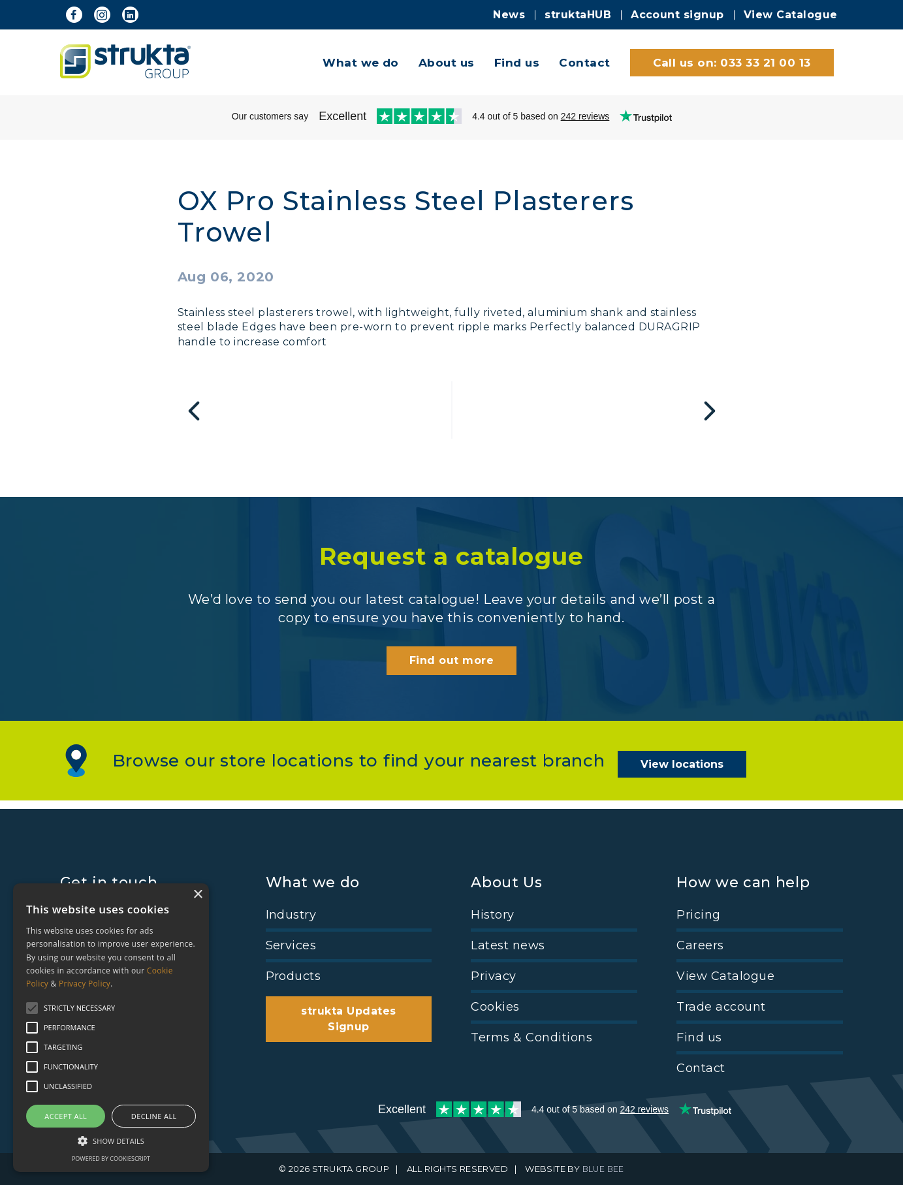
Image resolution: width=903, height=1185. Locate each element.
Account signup (677, 14)
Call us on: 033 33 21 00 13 (732, 62)
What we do (361, 62)
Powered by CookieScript (111, 1158)
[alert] (111, 1027)
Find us (516, 62)
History (492, 915)
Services (291, 945)
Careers (699, 945)
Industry (291, 915)
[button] (111, 1140)
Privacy (493, 976)
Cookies (495, 1007)
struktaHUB (578, 14)
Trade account (720, 1007)
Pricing (698, 915)
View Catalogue (791, 14)
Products (293, 976)
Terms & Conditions (531, 1037)
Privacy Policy (84, 983)
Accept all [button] (65, 1116)
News (509, 14)
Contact (584, 62)
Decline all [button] (154, 1116)
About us (447, 62)
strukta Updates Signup (348, 1019)
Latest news (508, 945)
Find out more (451, 669)
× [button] (197, 895)
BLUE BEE (603, 1169)
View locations (689, 769)
